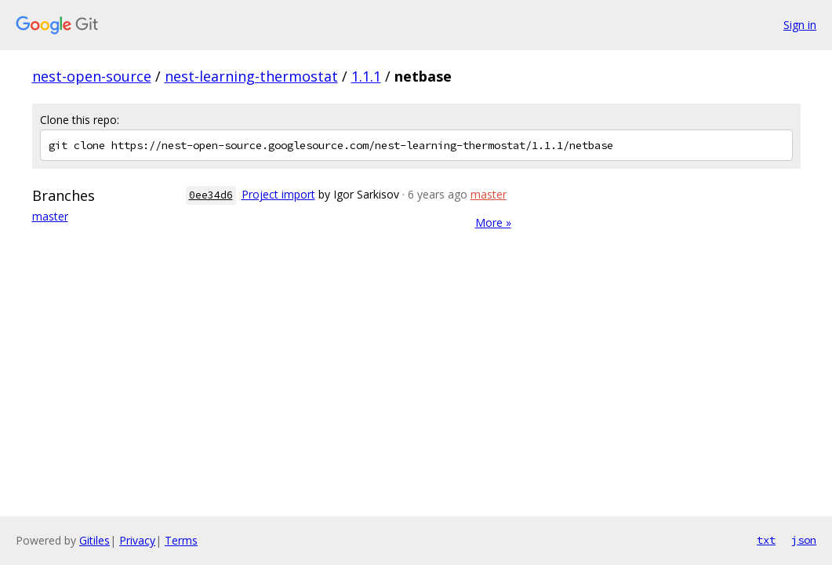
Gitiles (94, 540)
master (50, 216)
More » (493, 222)
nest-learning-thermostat (251, 76)
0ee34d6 (211, 195)
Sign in (799, 24)
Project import (278, 194)
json (803, 540)
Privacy (137, 540)
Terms (181, 540)
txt (766, 540)
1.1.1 (366, 76)
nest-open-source (91, 76)
